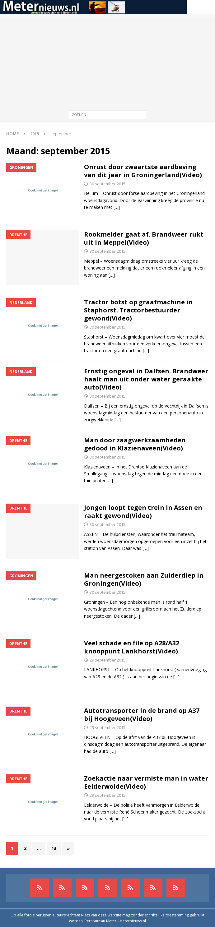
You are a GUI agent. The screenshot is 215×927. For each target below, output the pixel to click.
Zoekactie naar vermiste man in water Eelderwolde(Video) (146, 782)
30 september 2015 (107, 184)
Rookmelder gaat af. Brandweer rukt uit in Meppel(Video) (143, 238)
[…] (117, 207)
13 (53, 848)
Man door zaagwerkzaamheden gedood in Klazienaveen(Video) (135, 444)
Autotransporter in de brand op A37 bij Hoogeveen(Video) (141, 714)
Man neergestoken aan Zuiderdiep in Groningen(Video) (143, 579)
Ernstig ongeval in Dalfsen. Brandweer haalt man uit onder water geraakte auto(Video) (146, 379)
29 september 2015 (107, 660)
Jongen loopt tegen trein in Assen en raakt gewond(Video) (143, 511)
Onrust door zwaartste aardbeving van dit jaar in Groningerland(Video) (143, 171)
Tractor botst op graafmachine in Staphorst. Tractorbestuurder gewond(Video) (138, 310)
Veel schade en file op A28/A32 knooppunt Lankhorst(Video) (131, 647)
